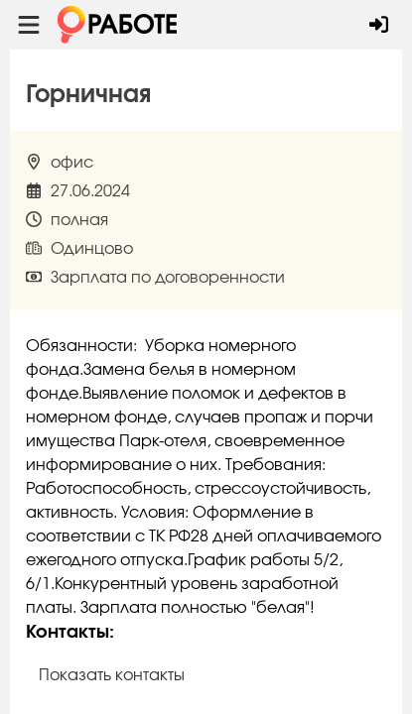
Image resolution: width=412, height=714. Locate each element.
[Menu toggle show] (29, 25)
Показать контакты (112, 675)
